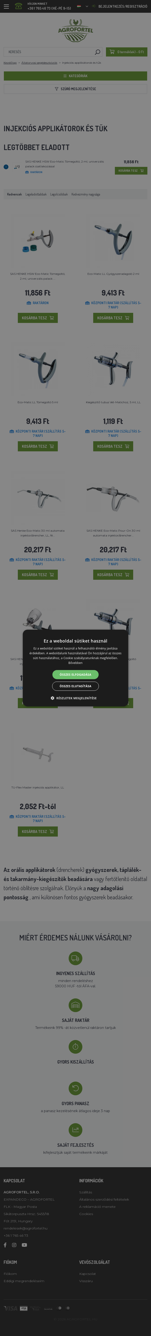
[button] (75, 697)
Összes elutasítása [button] (76, 686)
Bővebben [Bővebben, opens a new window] (75, 663)
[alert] (75, 668)
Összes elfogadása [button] (76, 674)
